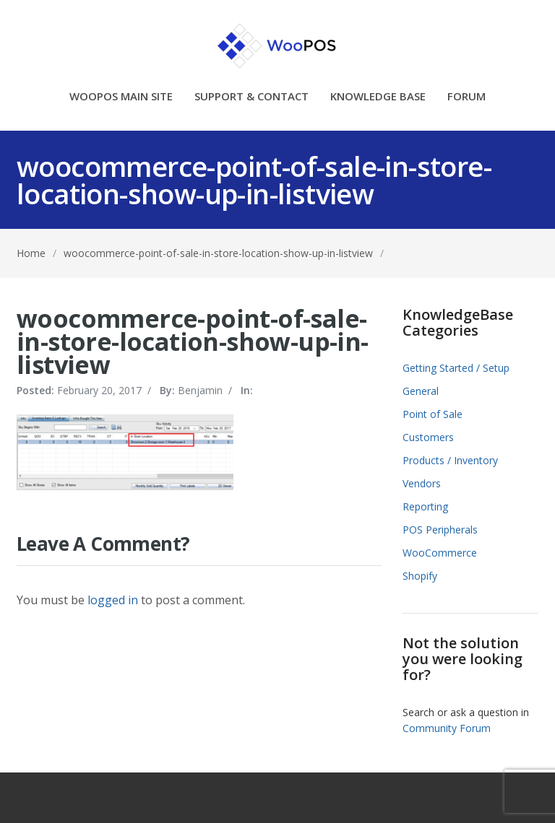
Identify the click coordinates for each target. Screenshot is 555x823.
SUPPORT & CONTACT (251, 97)
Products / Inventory (450, 460)
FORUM (466, 97)
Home (31, 253)
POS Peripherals (440, 529)
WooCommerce (440, 552)
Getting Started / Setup (456, 368)
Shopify (420, 576)
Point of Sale (432, 414)
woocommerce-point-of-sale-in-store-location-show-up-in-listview (218, 253)
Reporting (425, 506)
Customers (428, 437)
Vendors (422, 483)
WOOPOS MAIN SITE (121, 97)
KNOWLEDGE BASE (378, 97)
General (421, 391)
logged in (112, 600)
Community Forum (447, 728)
